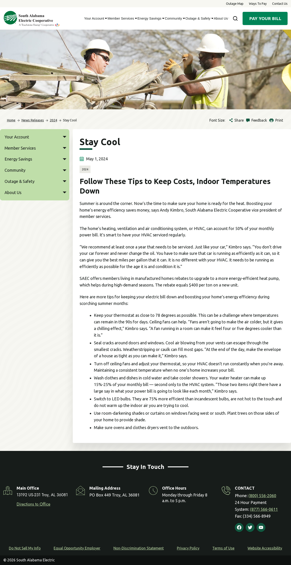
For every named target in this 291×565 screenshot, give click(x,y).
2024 (85, 169)
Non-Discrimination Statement (138, 548)
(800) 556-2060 (262, 495)
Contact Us (280, 3)
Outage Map (234, 3)
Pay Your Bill (265, 18)
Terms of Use (223, 548)
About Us (221, 18)
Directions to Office (33, 504)
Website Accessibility (265, 548)
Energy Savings (150, 18)
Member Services (121, 18)
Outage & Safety (199, 18)
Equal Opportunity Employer (77, 548)
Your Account (94, 18)
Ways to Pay (258, 3)
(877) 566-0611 (264, 509)
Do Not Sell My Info (25, 548)
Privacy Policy (188, 548)
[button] (64, 137)
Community (174, 18)
